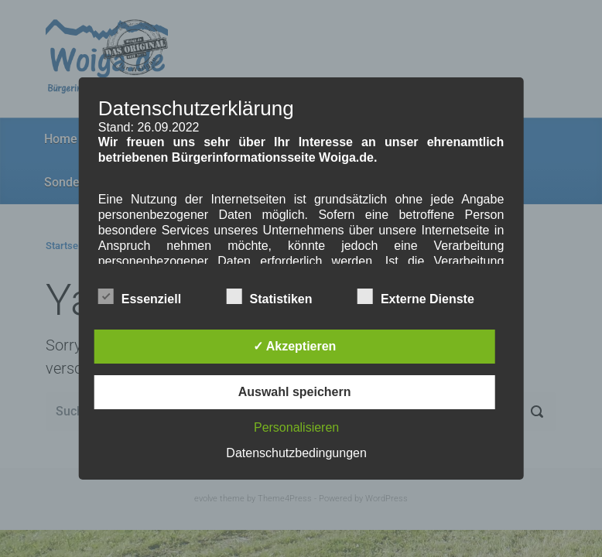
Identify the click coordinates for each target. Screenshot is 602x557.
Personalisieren (296, 427)
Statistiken (270, 296)
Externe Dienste (415, 296)
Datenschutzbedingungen (296, 453)
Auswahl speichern (294, 391)
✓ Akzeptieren (295, 346)
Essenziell (139, 296)
